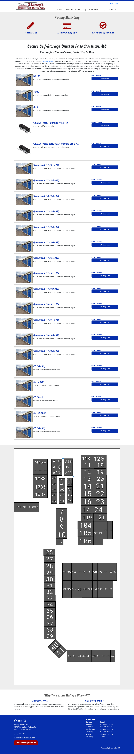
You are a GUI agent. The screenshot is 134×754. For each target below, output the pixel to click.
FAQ (103, 9)
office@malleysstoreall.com (24, 737)
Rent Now (105, 79)
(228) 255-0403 (113, 3)
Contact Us (93, 9)
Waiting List (105, 146)
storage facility (48, 61)
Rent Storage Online (26, 742)
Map (84, 9)
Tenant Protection (72, 9)
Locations (112, 9)
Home (59, 9)
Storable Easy (114, 748)
